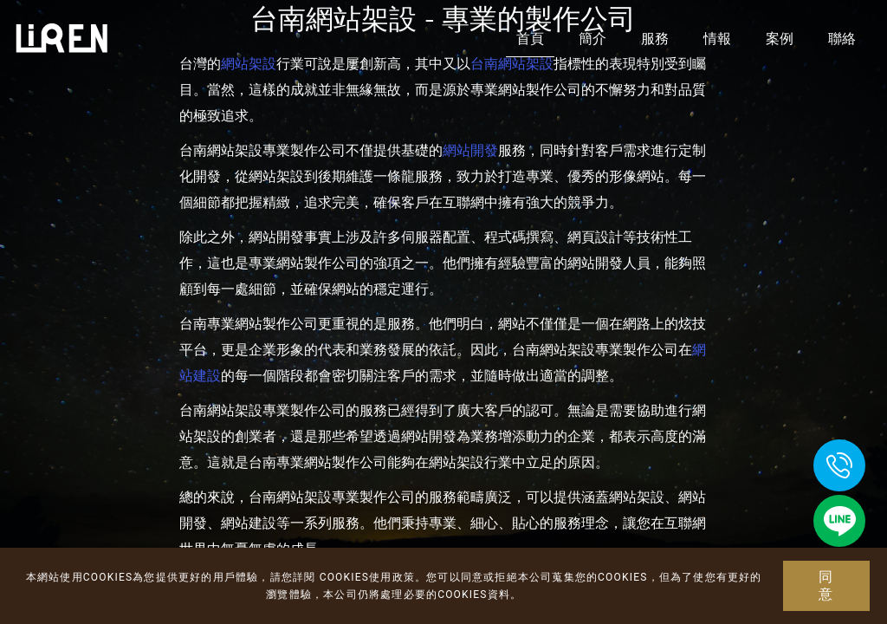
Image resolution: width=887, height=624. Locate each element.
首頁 (530, 38)
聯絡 (842, 38)
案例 (779, 38)
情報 (717, 38)
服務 (655, 38)
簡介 (592, 38)
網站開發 (470, 150)
